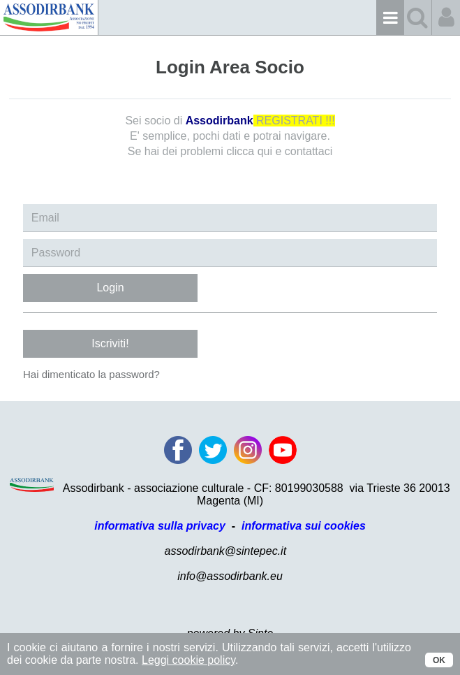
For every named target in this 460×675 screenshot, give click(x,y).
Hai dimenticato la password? (91, 374)
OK (439, 660)
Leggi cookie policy (188, 660)
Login (110, 287)
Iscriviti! (109, 343)
